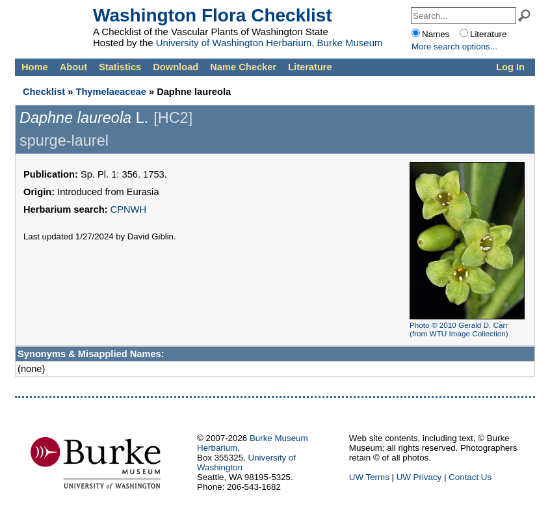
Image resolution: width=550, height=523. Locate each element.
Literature (310, 67)
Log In (510, 67)
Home (34, 67)
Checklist (44, 92)
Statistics (120, 67)
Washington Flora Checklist (212, 15)
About (73, 67)
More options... (454, 46)
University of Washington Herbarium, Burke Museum (269, 42)
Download (175, 67)
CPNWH (128, 209)
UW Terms (369, 477)
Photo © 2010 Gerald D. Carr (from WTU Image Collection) (459, 329)
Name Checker (243, 67)
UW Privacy (419, 477)
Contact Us (470, 477)
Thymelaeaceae (110, 92)
